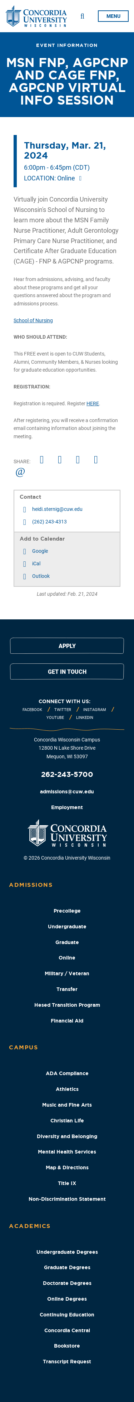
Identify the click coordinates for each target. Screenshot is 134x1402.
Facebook (32, 709)
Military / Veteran (67, 973)
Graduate (67, 942)
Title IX (67, 1183)
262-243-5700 (67, 774)
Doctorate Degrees (67, 1283)
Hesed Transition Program (67, 1005)
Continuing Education (67, 1315)
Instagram (94, 709)
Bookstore (67, 1346)
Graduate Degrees (67, 1267)
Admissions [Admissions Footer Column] (31, 884)
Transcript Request (67, 1361)
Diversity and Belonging (67, 1136)
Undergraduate (67, 926)
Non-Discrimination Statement (67, 1199)
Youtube (55, 717)
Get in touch (67, 671)
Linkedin (84, 717)
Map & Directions (67, 1167)
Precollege (67, 911)
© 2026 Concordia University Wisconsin (67, 858)
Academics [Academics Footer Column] (30, 1226)
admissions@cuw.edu (67, 791)
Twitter (62, 709)
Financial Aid (67, 1021)
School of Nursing (33, 320)
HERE (92, 403)
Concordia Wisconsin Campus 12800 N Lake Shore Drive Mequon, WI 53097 (67, 748)
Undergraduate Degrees (67, 1252)
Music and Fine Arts (67, 1105)
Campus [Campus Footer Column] (23, 1047)
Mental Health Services (67, 1152)
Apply (67, 646)
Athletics (67, 1089)
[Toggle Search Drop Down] (82, 16)
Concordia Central (67, 1330)
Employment (67, 807)
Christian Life (67, 1120)
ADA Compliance (67, 1073)
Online (67, 958)
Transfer (67, 989)
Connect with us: (64, 701)
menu (113, 16)
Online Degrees (67, 1299)
